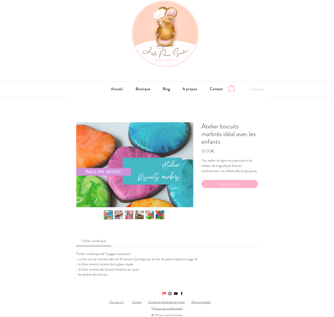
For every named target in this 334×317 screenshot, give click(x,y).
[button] (190, 89)
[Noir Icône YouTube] (176, 293)
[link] (94, 240)
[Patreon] (164, 293)
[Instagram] (170, 293)
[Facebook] (181, 293)
